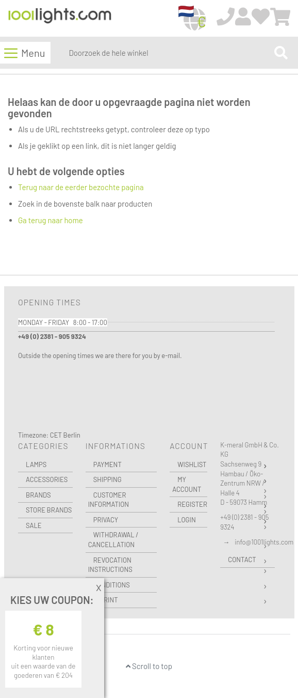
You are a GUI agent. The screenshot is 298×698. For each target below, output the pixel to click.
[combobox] (169, 53)
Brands (38, 495)
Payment (107, 464)
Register (192, 504)
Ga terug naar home (50, 220)
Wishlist (191, 464)
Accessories (47, 479)
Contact (242, 559)
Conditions (111, 585)
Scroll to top (149, 666)
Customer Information (108, 500)
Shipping (107, 479)
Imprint (105, 600)
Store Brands (49, 510)
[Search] (281, 52)
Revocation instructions (110, 565)
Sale (34, 525)
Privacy (105, 520)
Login (186, 520)
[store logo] (60, 19)
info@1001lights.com (264, 542)
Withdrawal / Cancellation (113, 540)
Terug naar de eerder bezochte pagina (81, 187)
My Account (186, 484)
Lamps (36, 464)
